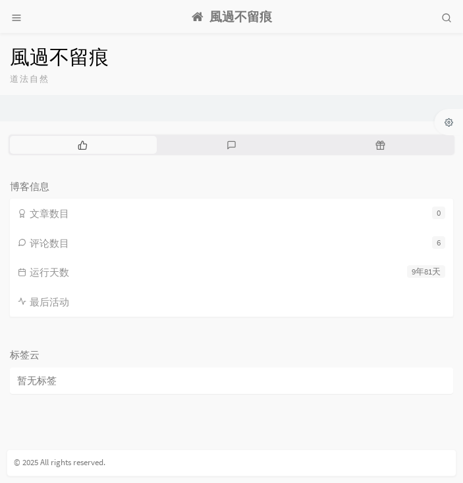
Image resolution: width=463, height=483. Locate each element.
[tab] (83, 144)
